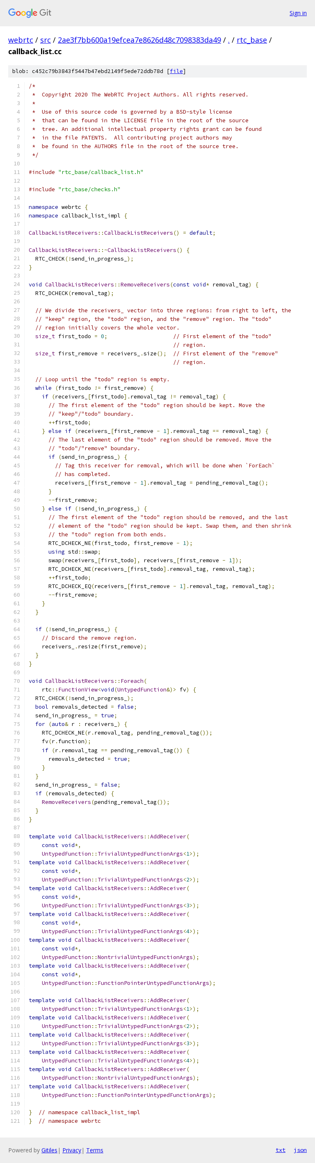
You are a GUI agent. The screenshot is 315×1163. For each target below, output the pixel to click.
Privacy (71, 1150)
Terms (94, 1150)
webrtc (20, 40)
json (300, 1150)
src (45, 40)
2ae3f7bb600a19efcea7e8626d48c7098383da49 (139, 40)
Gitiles (49, 1150)
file (176, 71)
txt (280, 1150)
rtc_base (252, 40)
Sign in (298, 13)
